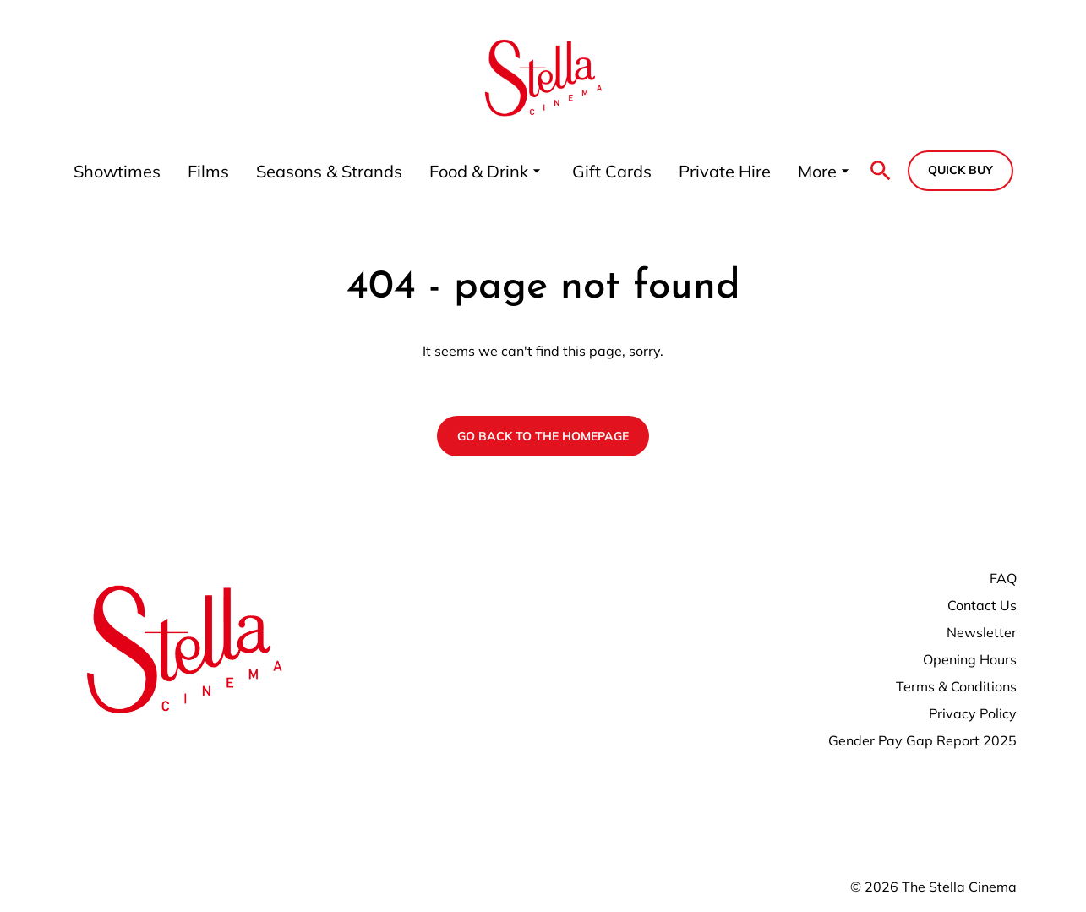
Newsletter (982, 632)
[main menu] (464, 171)
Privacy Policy (973, 713)
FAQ (1003, 578)
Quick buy (960, 169)
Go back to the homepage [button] (543, 436)
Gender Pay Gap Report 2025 (922, 740)
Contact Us (982, 605)
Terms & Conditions (956, 686)
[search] (880, 170)
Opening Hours (970, 659)
